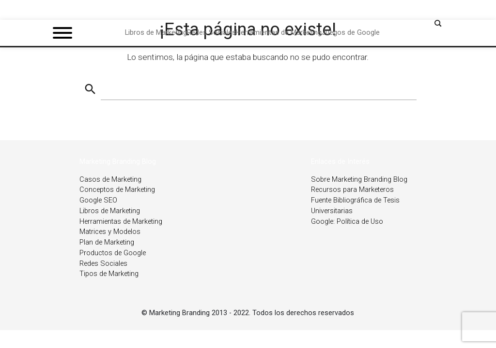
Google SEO (98, 200)
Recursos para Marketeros (352, 190)
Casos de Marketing (110, 179)
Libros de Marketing (109, 211)
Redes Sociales (103, 264)
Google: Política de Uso (347, 222)
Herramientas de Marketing (120, 222)
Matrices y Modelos (109, 232)
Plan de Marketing (106, 242)
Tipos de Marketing (109, 274)
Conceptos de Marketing (117, 190)
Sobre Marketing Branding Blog (359, 179)
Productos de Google (112, 253)
